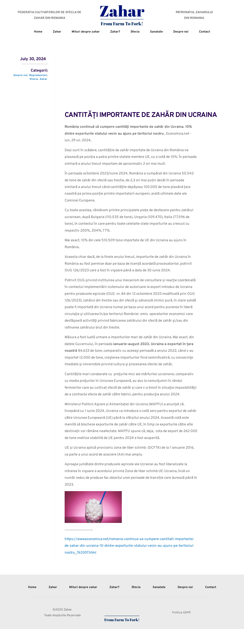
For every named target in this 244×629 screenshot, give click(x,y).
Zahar (43, 79)
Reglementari (38, 75)
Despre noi (20, 75)
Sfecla (33, 79)
